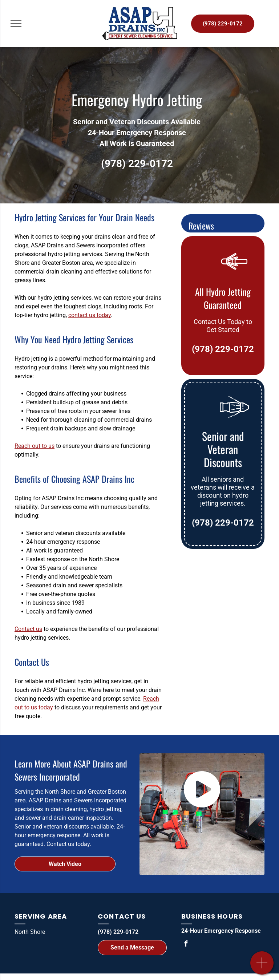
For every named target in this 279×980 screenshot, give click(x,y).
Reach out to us (34, 445)
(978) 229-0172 (137, 164)
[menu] (16, 23)
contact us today (89, 315)
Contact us (28, 628)
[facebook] (186, 944)
